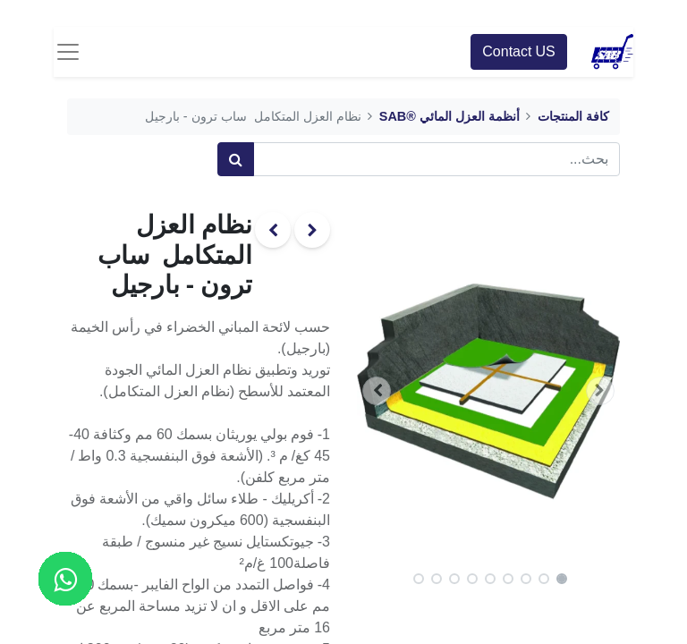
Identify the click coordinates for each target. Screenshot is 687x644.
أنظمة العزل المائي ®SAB (449, 117)
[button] (600, 391)
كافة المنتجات (573, 117)
